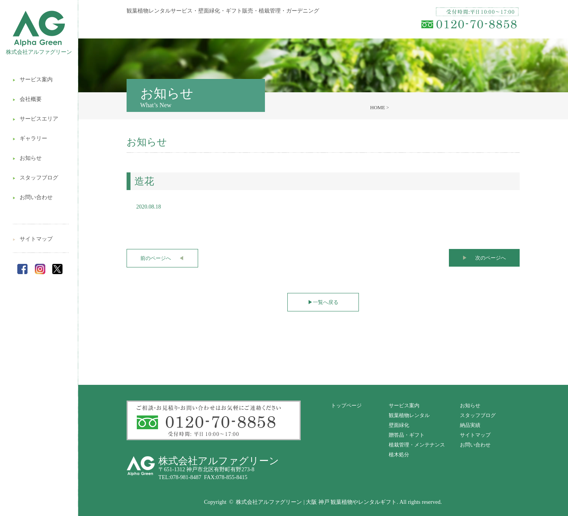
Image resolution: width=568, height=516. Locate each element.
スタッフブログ (35, 178)
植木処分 (399, 454)
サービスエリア (35, 119)
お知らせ (27, 158)
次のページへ (484, 258)
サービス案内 (33, 79)
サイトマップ (33, 239)
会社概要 (27, 99)
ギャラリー (30, 138)
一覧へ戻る (323, 302)
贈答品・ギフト (407, 435)
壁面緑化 (399, 425)
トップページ (346, 405)
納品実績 (470, 425)
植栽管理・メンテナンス (417, 445)
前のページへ (162, 258)
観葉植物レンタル (409, 415)
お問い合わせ (33, 197)
